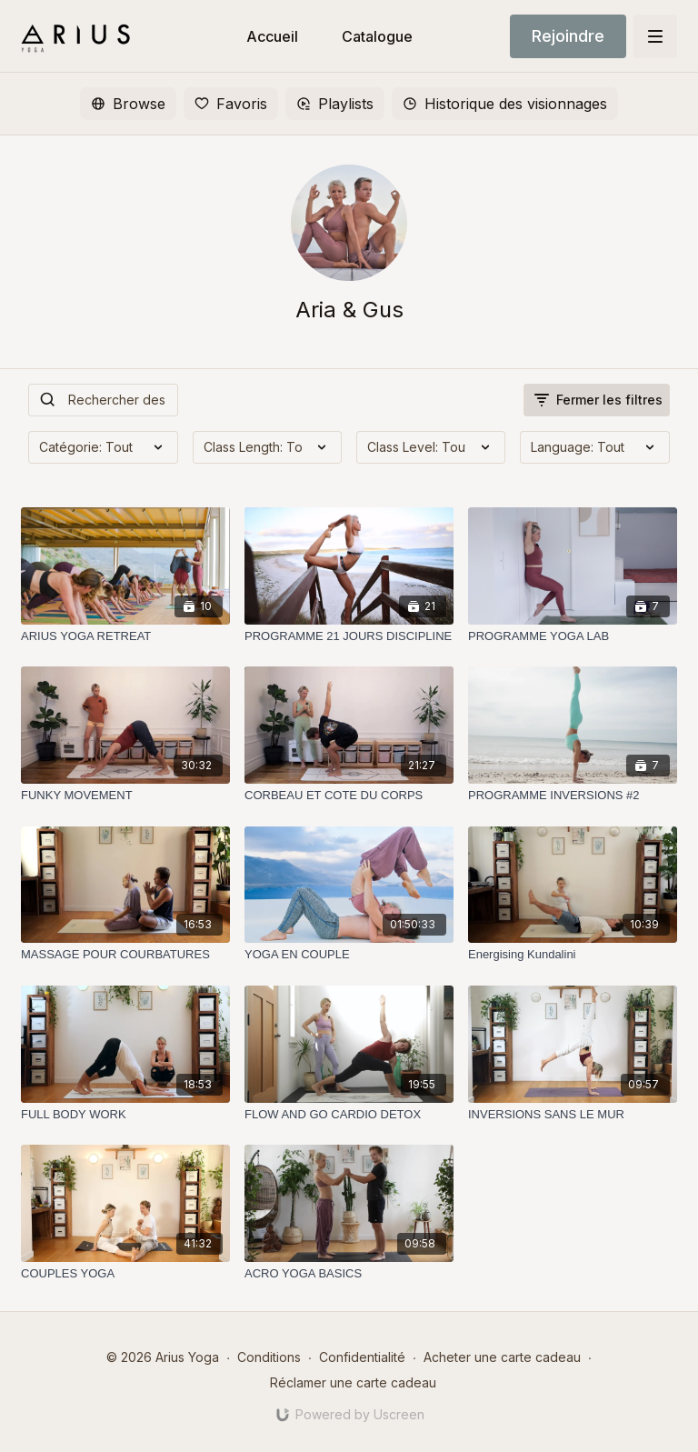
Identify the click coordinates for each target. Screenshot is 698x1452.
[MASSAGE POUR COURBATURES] (125, 955)
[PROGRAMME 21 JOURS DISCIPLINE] (349, 636)
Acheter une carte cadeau (502, 1357)
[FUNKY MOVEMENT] (125, 795)
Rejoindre (568, 35)
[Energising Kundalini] (572, 955)
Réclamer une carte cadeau (353, 1382)
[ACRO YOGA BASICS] (349, 1274)
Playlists (335, 104)
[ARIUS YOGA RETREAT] (125, 636)
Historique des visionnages (505, 104)
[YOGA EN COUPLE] (349, 955)
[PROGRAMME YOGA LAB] (572, 636)
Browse (128, 104)
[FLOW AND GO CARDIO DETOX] (349, 1115)
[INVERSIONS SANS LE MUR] (572, 1115)
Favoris (230, 104)
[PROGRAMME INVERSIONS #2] (572, 795)
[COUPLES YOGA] (125, 1274)
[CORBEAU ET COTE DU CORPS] (349, 795)
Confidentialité (362, 1357)
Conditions (269, 1357)
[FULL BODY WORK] (125, 1115)
